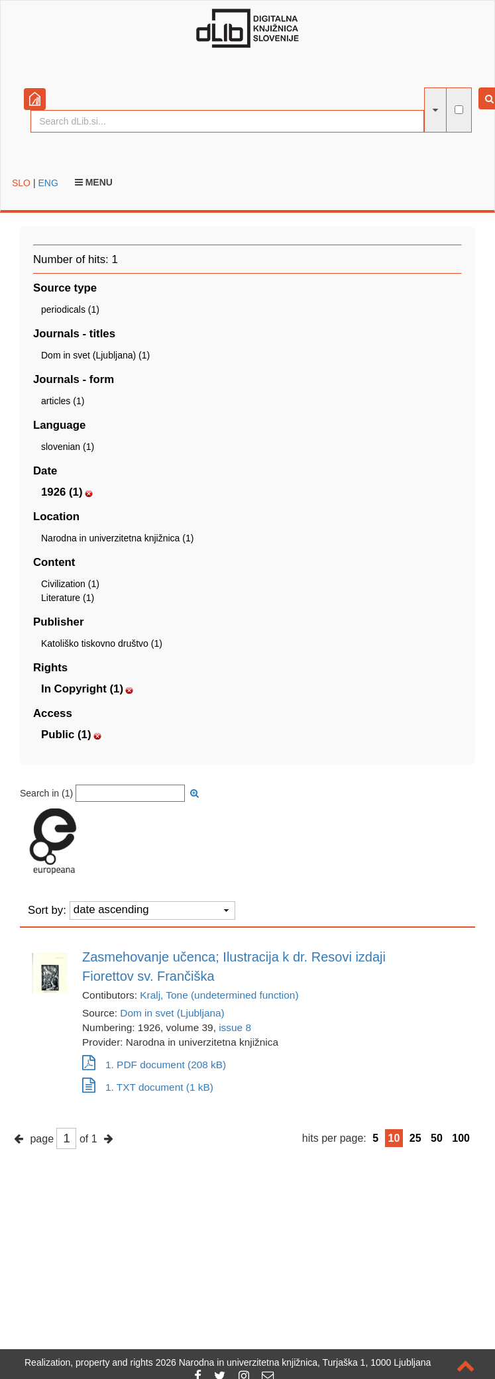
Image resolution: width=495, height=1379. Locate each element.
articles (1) (62, 401)
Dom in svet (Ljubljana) (172, 1013)
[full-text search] (459, 109)
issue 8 (235, 1027)
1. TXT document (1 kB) (147, 1087)
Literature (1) (67, 597)
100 (461, 1138)
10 (394, 1138)
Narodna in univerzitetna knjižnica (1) (117, 538)
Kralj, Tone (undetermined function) (219, 995)
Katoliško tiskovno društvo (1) (101, 643)
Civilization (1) (70, 584)
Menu (94, 182)
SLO (21, 183)
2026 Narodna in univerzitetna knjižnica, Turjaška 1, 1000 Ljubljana (293, 1362)
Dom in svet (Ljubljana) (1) (95, 355)
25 (415, 1138)
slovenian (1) (67, 446)
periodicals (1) (70, 309)
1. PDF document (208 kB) (154, 1064)
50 (437, 1138)
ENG (48, 183)
